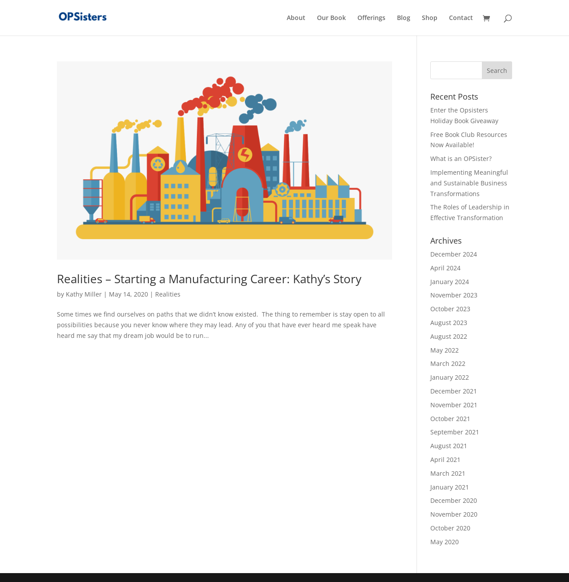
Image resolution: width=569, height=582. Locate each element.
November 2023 (453, 295)
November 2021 (453, 405)
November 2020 (453, 514)
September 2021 (454, 432)
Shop (429, 18)
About (296, 18)
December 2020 (453, 500)
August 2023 (448, 322)
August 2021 (448, 446)
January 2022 (449, 377)
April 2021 (445, 459)
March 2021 (447, 473)
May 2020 (444, 542)
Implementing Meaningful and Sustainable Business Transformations (469, 183)
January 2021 (449, 487)
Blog (403, 18)
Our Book (331, 18)
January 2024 (449, 281)
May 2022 (444, 350)
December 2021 (453, 391)
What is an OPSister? (461, 158)
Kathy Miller (84, 294)
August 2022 (448, 336)
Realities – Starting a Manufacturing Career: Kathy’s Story (209, 279)
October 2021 (450, 418)
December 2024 (453, 254)
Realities (167, 294)
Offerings (371, 18)
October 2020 (450, 528)
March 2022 (447, 363)
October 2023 (450, 309)
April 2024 (445, 268)
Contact (461, 18)
